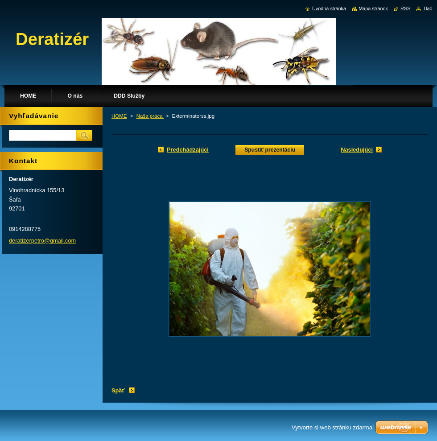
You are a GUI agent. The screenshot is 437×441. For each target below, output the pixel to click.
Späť (118, 390)
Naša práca (150, 116)
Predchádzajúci (188, 149)
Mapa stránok (373, 8)
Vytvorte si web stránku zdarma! (333, 427)
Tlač (427, 8)
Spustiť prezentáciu (269, 150)
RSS (405, 8)
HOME (119, 116)
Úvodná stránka (329, 8)
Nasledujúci (357, 149)
